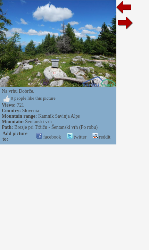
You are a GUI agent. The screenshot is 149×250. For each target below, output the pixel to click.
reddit (101, 137)
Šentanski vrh (38, 121)
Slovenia (30, 110)
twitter (76, 137)
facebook (48, 137)
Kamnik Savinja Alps (59, 116)
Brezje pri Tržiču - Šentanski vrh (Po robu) (56, 127)
